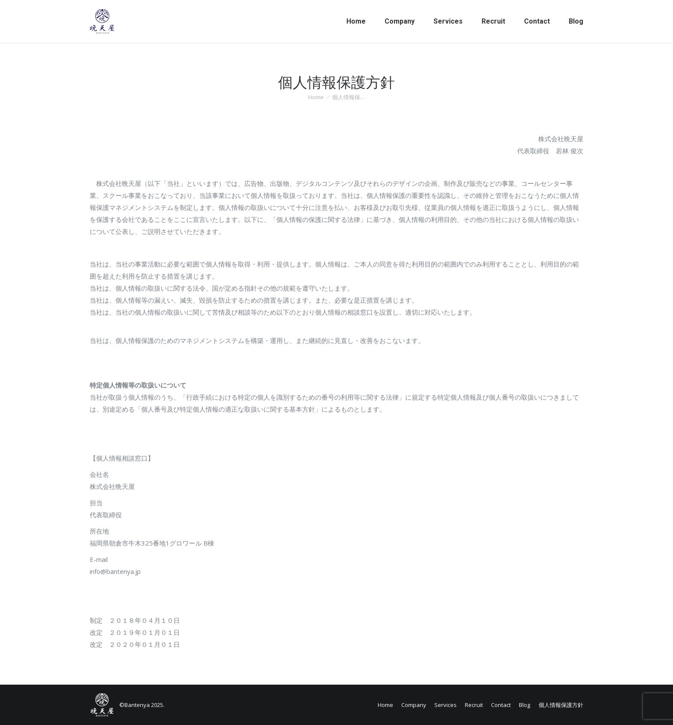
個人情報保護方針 (561, 705)
